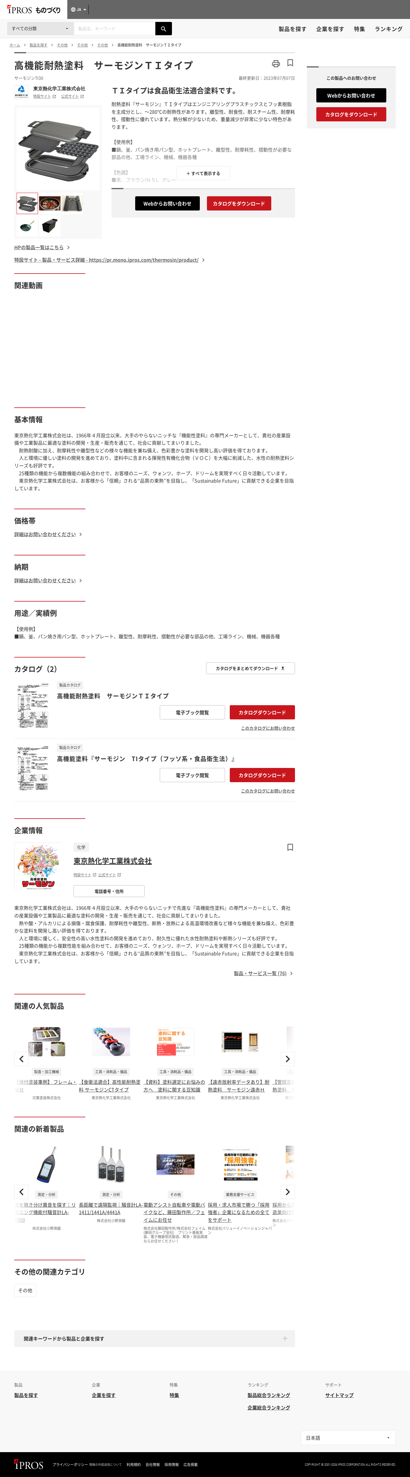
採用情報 (172, 1464)
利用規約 (134, 1464)
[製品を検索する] (163, 28)
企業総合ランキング (269, 1407)
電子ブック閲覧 (192, 712)
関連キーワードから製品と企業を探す (64, 1338)
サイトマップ (339, 1395)
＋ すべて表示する (203, 173)
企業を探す (330, 29)
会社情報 (153, 1464)
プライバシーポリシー (70, 1464)
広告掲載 (191, 1464)
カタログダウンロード (262, 712)
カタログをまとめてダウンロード (250, 668)
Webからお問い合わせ (167, 203)
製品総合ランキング (269, 1395)
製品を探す (293, 29)
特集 (359, 29)
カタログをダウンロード (239, 203)
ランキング (389, 29)
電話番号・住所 (109, 891)
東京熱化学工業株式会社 (59, 88)
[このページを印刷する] (276, 63)
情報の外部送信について (105, 1464)
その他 (25, 1290)
